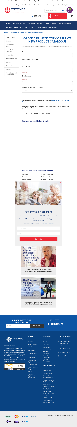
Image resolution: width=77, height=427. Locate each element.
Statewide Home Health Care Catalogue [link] (48, 351)
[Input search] (52, 10)
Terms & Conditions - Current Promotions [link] (47, 358)
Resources (11, 5)
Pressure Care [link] (32, 364)
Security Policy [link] (47, 389)
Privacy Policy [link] (47, 373)
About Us (24, 5)
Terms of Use (55, 100)
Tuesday (25, 177)
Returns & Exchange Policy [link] (48, 376)
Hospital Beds (10, 55)
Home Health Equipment (10, 50)
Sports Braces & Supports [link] (33, 368)
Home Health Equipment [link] (32, 349)
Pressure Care (10, 69)
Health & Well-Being (10, 45)
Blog (17, 5)
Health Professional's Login (46, 5)
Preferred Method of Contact (32, 87)
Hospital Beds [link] (32, 353)
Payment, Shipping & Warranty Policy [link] (48, 381)
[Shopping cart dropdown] (72, 16)
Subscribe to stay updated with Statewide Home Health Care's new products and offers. (45, 107)
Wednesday (26, 179)
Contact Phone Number (30, 59)
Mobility (8, 62)
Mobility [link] (30, 342)
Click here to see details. (47, 223)
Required (24, 72)
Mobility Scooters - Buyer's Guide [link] (48, 396)
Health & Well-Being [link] (32, 345)
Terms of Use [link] (47, 370)
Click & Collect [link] (47, 400)
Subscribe (37, 326)
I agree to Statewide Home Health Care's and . (45, 101)
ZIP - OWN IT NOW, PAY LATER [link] (48, 392)
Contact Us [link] (46, 347)
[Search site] (63, 10)
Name (24, 52)
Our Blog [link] (46, 344)
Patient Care (9, 66)
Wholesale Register (63, 5)
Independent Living (11, 58)
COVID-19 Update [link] (49, 403)
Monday (25, 174)
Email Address (27, 76)
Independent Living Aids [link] (32, 356)
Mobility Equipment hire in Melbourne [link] (33, 375)
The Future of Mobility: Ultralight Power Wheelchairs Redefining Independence (38, 303)
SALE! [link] (30, 371)
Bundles (8, 41)
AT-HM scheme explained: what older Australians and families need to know (38, 270)
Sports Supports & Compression (11, 73)
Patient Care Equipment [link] (32, 361)
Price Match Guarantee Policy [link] (48, 385)
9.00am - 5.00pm (47, 174)
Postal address (27, 67)
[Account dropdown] (72, 5)
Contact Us (32, 5)
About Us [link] (46, 342)
